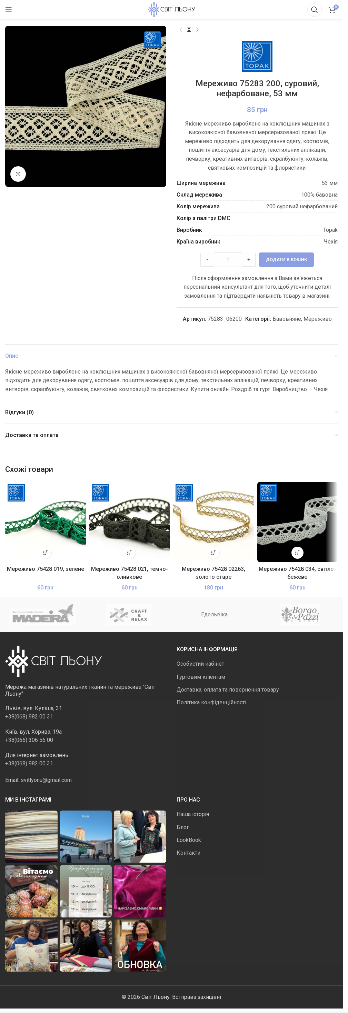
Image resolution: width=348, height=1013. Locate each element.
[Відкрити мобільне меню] (9, 10)
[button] (45, 553)
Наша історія (193, 814)
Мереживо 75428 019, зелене (45, 569)
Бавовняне (286, 319)
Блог (183, 827)
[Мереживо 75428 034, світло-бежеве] (297, 522)
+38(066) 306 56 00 (29, 740)
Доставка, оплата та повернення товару (228, 690)
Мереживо (318, 319)
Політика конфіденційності (211, 702)
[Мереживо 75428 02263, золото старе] (213, 522)
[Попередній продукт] (181, 30)
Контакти (188, 853)
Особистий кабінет (200, 664)
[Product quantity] (228, 260)
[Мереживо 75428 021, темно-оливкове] (129, 522)
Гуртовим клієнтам (201, 677)
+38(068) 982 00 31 (29, 717)
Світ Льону (155, 997)
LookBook (189, 840)
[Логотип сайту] (171, 9)
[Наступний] (197, 30)
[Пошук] (314, 10)
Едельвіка (214, 615)
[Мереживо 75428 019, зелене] (45, 522)
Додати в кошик (286, 259)
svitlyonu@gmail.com (46, 780)
